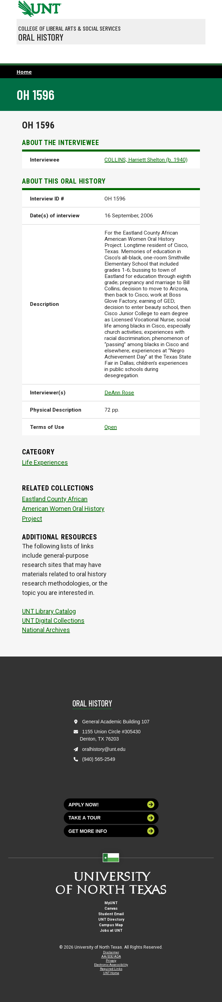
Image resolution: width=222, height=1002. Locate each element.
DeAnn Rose (119, 393)
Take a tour (112, 818)
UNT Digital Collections (53, 620)
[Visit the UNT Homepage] (51, 6)
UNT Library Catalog (49, 611)
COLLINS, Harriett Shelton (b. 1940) (146, 160)
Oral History (40, 36)
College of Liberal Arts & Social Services (69, 28)
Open (110, 427)
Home (24, 71)
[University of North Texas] (25, 8)
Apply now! (112, 804)
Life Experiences (45, 462)
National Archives (46, 629)
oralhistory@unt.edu (103, 749)
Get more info (112, 831)
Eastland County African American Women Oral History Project (63, 509)
